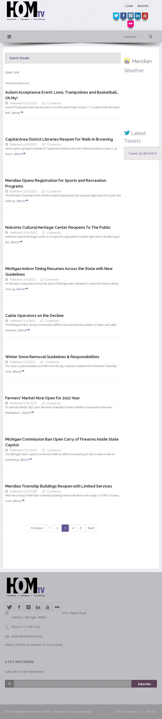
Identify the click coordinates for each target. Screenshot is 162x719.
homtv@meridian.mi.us (27, 636)
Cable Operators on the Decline (34, 315)
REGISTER (143, 6)
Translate (132, 37)
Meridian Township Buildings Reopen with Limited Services (58, 486)
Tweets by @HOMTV (142, 153)
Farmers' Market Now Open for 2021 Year (42, 398)
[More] (18, 113)
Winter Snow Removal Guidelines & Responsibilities (52, 357)
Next (91, 528)
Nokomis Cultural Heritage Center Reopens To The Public (58, 227)
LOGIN (129, 6)
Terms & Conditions (127, 712)
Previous (37, 528)
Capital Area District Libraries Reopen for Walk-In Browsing (59, 139)
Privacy (151, 712)
